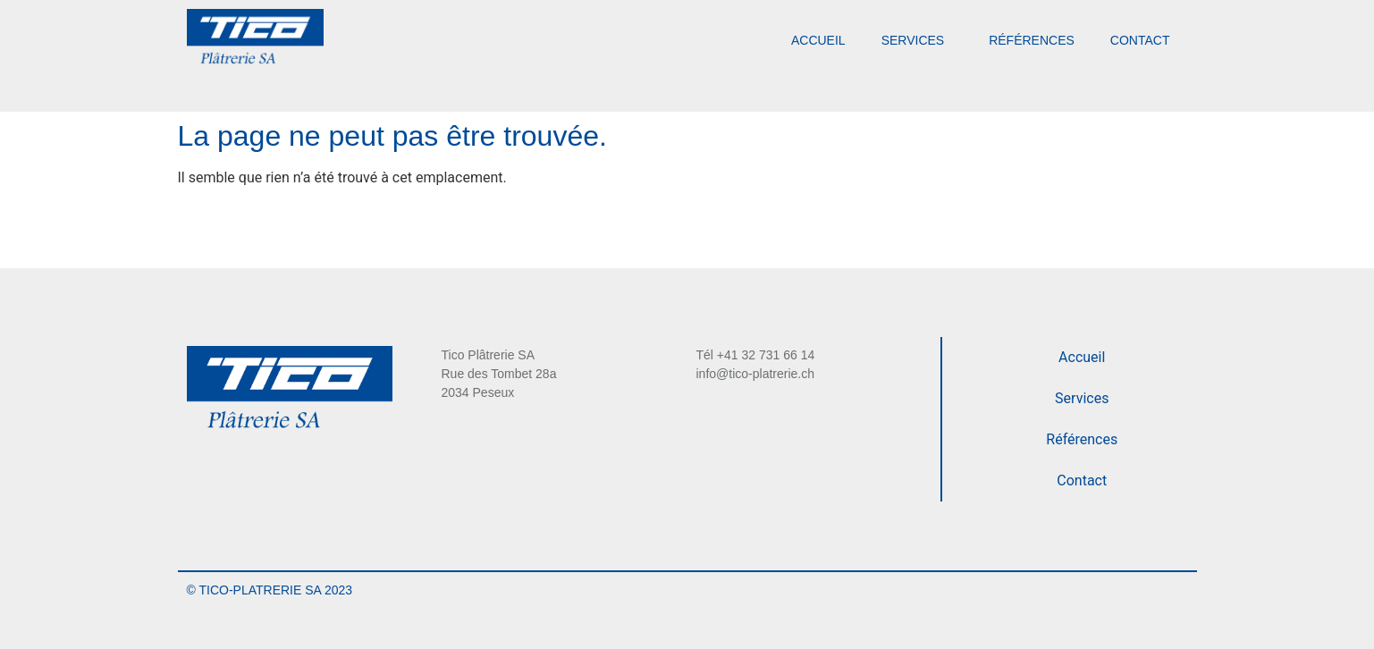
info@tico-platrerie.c (752, 374)
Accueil (818, 40)
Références (1032, 40)
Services (917, 40)
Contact (1140, 40)
